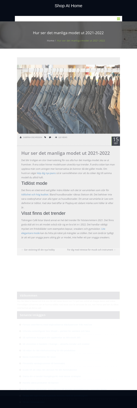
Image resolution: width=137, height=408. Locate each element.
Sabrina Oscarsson (31, 140)
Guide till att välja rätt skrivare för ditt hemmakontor (50, 378)
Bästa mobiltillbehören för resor (39, 365)
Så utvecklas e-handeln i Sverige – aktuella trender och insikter (56, 352)
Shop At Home (68, 5)
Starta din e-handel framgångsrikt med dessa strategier (52, 384)
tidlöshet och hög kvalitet (34, 197)
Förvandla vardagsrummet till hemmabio (44, 372)
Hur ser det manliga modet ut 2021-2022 (84, 40)
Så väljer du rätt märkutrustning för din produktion (49, 359)
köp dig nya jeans (46, 175)
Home (53, 40)
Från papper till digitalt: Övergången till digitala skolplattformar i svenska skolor (65, 397)
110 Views (61, 140)
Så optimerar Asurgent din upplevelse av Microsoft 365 (52, 346)
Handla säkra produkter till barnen (41, 391)
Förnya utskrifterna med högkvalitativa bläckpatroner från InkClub (57, 333)
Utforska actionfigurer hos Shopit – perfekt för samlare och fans (56, 339)
